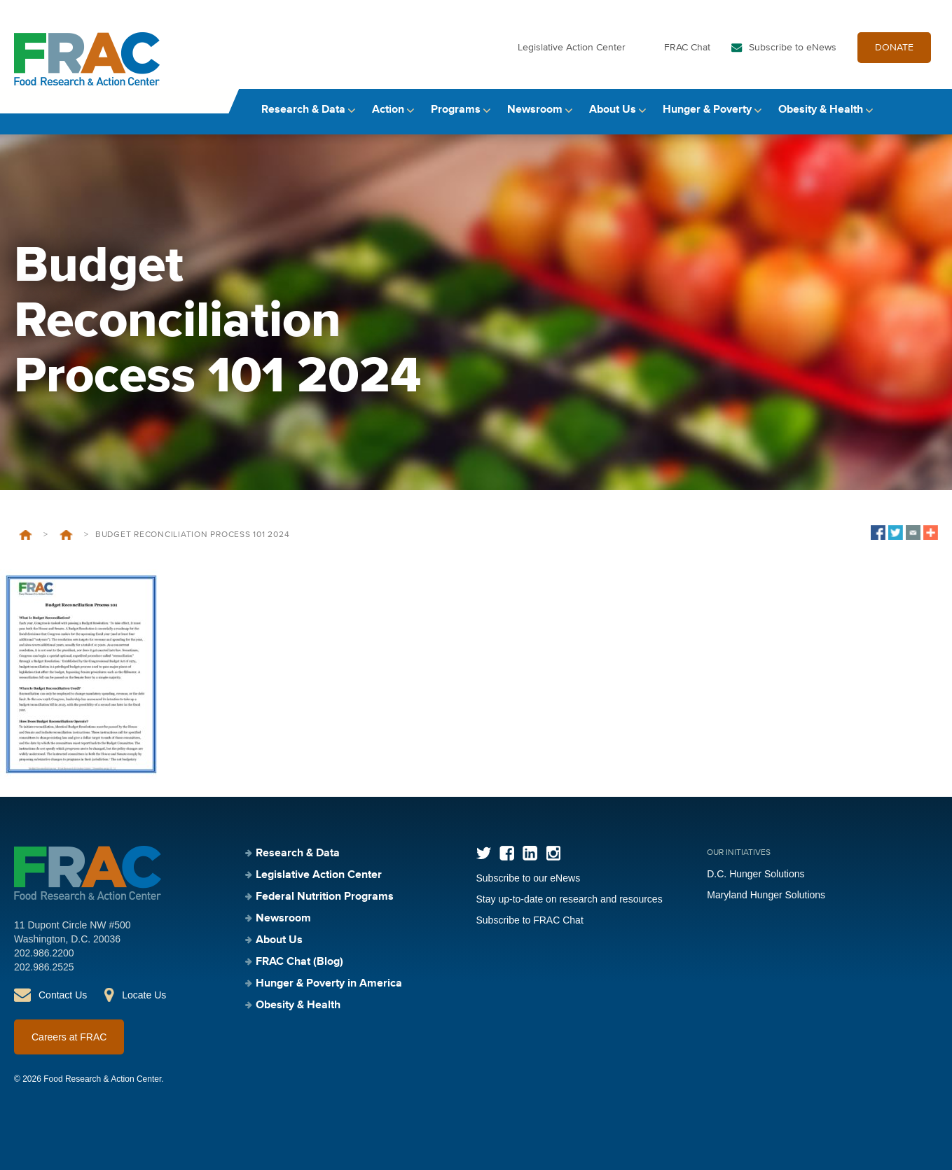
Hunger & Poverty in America (329, 983)
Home (25, 535)
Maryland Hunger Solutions (766, 894)
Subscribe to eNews (792, 48)
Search (924, 110)
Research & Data (303, 110)
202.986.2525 (44, 967)
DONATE (894, 48)
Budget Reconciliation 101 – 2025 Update (66, 535)
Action (388, 110)
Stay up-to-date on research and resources (569, 899)
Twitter (483, 853)
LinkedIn (530, 853)
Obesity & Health (820, 110)
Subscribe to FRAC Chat (530, 920)
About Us (612, 110)
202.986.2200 (44, 953)
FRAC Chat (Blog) (299, 962)
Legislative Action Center (572, 48)
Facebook (506, 853)
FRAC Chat (687, 48)
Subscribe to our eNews (528, 878)
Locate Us (144, 995)
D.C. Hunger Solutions (755, 873)
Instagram (553, 853)
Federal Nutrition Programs (325, 897)
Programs (456, 110)
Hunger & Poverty (707, 110)
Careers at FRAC (69, 1037)
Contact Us (63, 995)
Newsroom (535, 110)
